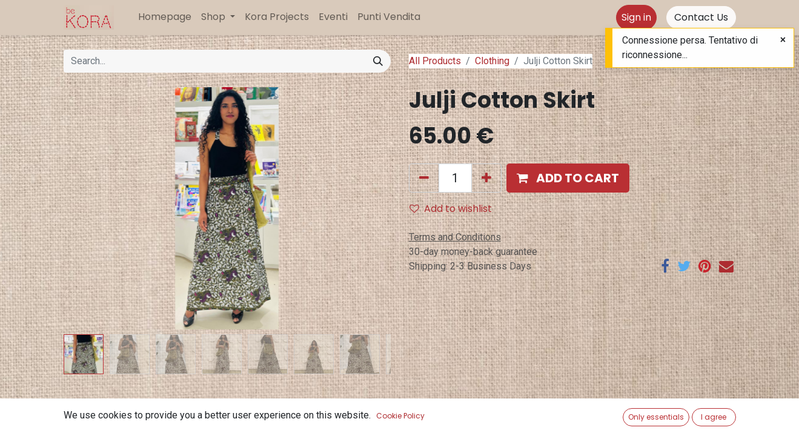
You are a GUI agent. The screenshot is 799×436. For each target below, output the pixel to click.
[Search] (378, 61)
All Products (435, 61)
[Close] (783, 39)
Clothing (492, 61)
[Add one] (486, 178)
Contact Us (701, 17)
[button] (567, 178)
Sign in (636, 17)
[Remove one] (424, 178)
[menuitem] (164, 17)
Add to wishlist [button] (450, 209)
